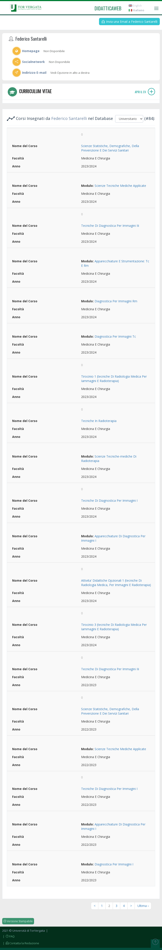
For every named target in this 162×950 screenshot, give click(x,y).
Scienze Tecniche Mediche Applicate (120, 186)
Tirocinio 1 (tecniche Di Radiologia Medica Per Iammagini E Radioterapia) (114, 378)
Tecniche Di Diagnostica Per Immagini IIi (110, 225)
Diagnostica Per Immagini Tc (115, 336)
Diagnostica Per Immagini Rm (116, 301)
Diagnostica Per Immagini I (114, 864)
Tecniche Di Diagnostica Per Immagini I (109, 500)
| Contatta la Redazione (20, 943)
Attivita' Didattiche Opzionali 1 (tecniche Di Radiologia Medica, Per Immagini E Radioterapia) (116, 582)
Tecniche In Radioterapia (98, 421)
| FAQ (8, 936)
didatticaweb (108, 8)
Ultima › (143, 906)
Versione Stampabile (18, 921)
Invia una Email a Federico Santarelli (129, 21)
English (135, 6)
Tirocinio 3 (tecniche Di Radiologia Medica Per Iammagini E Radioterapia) (114, 627)
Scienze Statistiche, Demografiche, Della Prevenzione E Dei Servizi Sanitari (110, 148)
